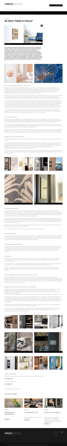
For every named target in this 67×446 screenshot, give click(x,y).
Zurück (6, 12)
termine (21, 9)
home (5, 9)
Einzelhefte (58, 5)
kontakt (32, 9)
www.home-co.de (8, 378)
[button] (5, 389)
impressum (56, 433)
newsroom (11, 9)
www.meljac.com (8, 384)
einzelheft (27, 9)
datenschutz (56, 435)
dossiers (16, 9)
